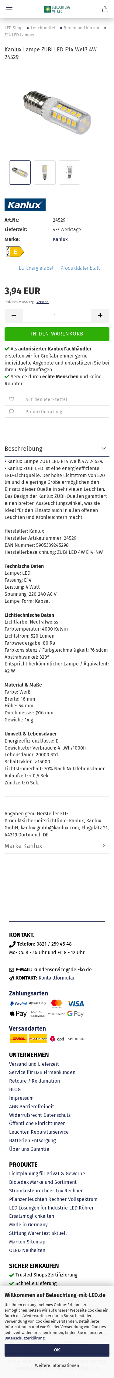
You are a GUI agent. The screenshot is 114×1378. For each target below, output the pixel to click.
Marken (17, 1242)
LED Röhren (82, 1208)
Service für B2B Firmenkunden (42, 1072)
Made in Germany (28, 1225)
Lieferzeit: (16, 229)
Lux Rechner (69, 1191)
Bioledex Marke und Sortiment (43, 1182)
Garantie (39, 1149)
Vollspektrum (83, 1199)
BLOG (15, 1089)
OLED (15, 1250)
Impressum (21, 1098)
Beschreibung (23, 448)
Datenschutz (57, 1115)
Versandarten (27, 1028)
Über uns (19, 1149)
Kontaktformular (57, 978)
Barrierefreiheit (36, 1106)
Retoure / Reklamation (34, 1081)
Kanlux (60, 239)
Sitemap (36, 1242)
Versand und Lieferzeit (34, 1064)
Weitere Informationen (57, 1365)
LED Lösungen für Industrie (38, 1208)
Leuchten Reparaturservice (39, 1132)
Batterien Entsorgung (32, 1140)
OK (57, 1350)
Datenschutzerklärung (25, 1338)
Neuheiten (33, 1250)
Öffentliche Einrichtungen (37, 1123)
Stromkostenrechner (31, 1191)
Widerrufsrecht (25, 1115)
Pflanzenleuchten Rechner (38, 1199)
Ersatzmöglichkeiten (31, 1216)
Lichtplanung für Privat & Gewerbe (47, 1173)
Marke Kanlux (23, 846)
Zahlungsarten (28, 993)
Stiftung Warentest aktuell (38, 1233)
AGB (13, 1106)
